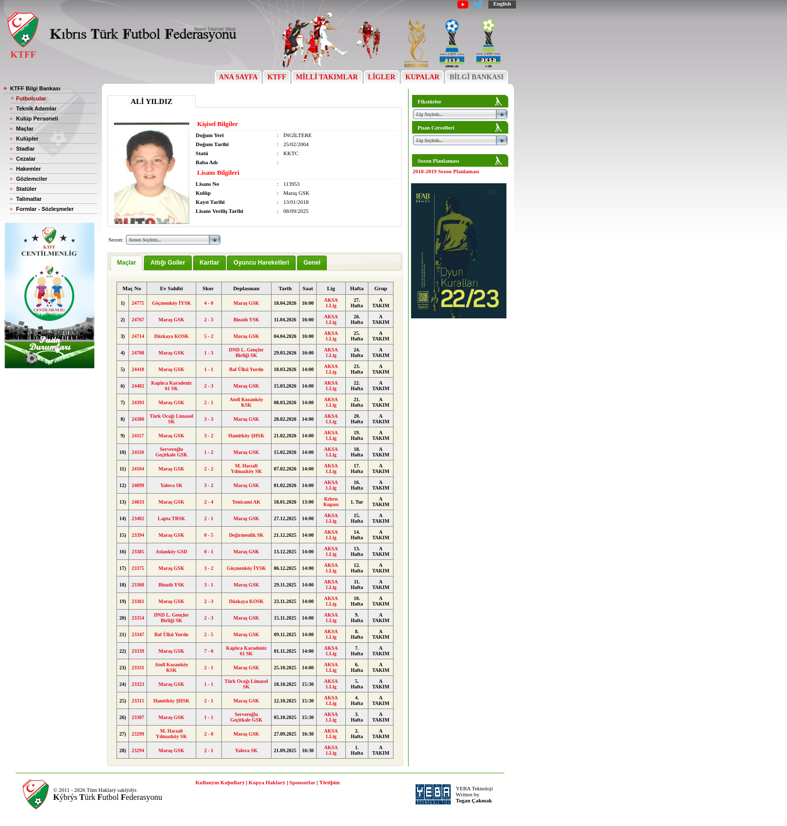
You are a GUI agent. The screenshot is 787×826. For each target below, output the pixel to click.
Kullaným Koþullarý (219, 782)
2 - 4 (208, 502)
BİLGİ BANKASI (476, 77)
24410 (138, 369)
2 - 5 (208, 634)
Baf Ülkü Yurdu (246, 369)
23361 (138, 601)
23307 (138, 717)
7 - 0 (208, 651)
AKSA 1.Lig (331, 302)
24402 (138, 386)
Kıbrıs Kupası (331, 501)
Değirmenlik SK (246, 535)
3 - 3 (208, 419)
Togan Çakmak (474, 800)
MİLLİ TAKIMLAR (327, 77)
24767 (138, 319)
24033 (138, 502)
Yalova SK (171, 485)
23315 (138, 700)
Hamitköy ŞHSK (246, 435)
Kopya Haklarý (266, 782)
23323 (138, 684)
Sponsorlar (302, 782)
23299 (138, 734)
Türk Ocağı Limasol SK (171, 418)
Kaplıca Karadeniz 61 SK (171, 385)
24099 (138, 485)
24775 (138, 303)
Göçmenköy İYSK (171, 303)
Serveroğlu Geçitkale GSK (171, 451)
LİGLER (381, 77)
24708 (138, 353)
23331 (138, 667)
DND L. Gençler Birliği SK (246, 352)
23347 (138, 634)
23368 (138, 584)
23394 (138, 535)
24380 (138, 419)
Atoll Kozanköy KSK (246, 402)
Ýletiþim (329, 782)
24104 (138, 468)
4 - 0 (208, 303)
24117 (138, 435)
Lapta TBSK (171, 518)
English (502, 4)
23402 (138, 518)
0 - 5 (208, 535)
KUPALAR (422, 77)
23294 (138, 750)
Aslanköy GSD (171, 551)
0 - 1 (208, 551)
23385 (138, 551)
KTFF (277, 77)
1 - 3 (208, 353)
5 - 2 (208, 336)
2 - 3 (208, 319)
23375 (138, 568)
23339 (138, 651)
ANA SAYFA (238, 77)
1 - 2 (208, 452)
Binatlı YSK (246, 319)
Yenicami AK (246, 502)
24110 (138, 452)
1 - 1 (208, 369)
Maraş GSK (246, 303)
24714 (138, 336)
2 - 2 (208, 468)
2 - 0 (208, 734)
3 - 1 (208, 584)
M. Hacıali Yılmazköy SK (246, 468)
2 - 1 (208, 402)
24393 (138, 402)
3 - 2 (208, 435)
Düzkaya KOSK (171, 336)
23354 (138, 618)
